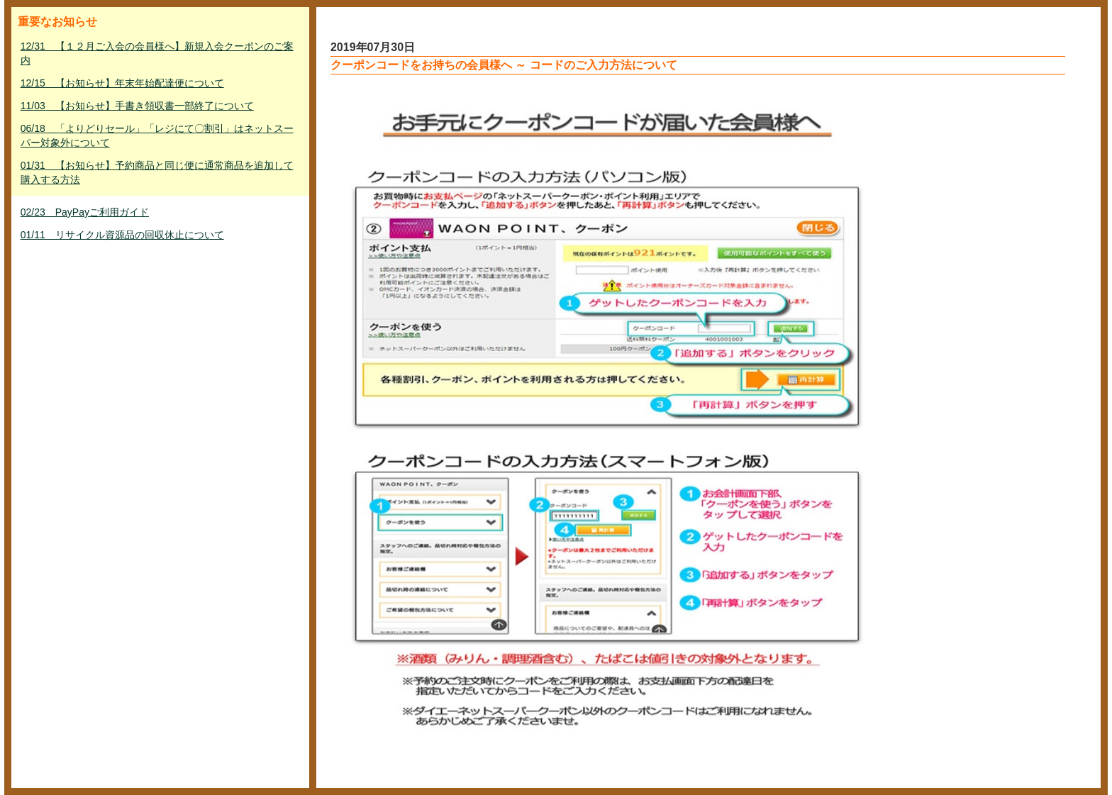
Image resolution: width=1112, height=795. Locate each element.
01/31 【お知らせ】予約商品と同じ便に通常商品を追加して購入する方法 (157, 172)
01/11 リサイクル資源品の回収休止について (122, 234)
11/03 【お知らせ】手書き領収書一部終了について (137, 105)
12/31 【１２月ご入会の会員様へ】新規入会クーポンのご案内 (157, 53)
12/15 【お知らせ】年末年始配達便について (122, 83)
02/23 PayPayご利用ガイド (85, 212)
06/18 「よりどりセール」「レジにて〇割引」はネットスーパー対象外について (157, 135)
